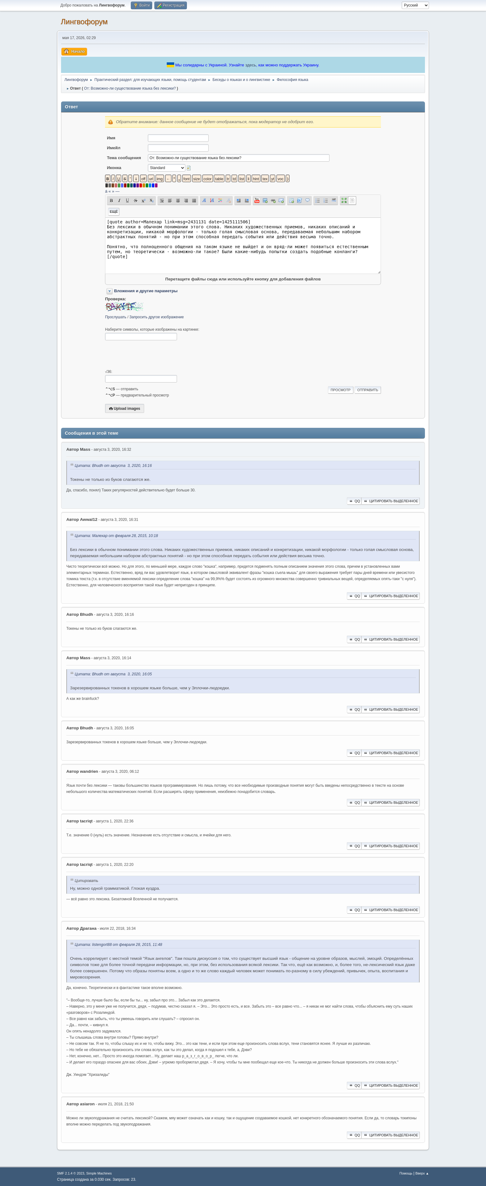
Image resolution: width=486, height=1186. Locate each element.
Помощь (406, 1173)
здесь (250, 65)
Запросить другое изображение (157, 317)
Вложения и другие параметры (146, 291)
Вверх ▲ (422, 1173)
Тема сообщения (124, 157)
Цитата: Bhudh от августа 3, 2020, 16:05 (113, 674)
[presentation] (152, 355)
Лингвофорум (84, 21)
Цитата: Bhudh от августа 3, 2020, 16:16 (113, 465)
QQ (354, 501)
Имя (111, 138)
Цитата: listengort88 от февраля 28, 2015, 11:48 (118, 944)
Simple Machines (99, 1173)
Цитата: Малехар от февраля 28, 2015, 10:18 (116, 536)
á (106, 191)
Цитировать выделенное (390, 501)
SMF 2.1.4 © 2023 (70, 1173)
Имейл (114, 147)
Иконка (114, 167)
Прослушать (115, 317)
